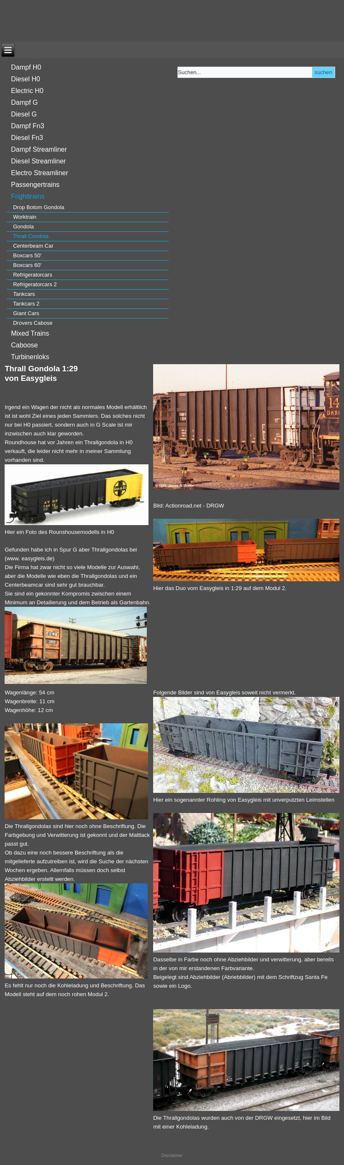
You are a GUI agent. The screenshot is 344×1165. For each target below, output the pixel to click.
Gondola (23, 226)
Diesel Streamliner (38, 161)
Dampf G (24, 102)
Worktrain (24, 217)
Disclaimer (171, 1155)
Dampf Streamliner (39, 149)
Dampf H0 (26, 67)
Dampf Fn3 (27, 125)
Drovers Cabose (32, 323)
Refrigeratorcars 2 (35, 284)
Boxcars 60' (27, 265)
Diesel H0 (25, 79)
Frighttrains (27, 196)
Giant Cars (26, 313)
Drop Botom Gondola (38, 207)
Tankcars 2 (26, 303)
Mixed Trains (30, 333)
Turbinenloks (30, 356)
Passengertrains (35, 184)
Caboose (24, 345)
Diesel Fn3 (27, 137)
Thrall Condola (31, 236)
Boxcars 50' (27, 255)
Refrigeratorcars (32, 275)
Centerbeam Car (33, 246)
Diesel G (23, 114)
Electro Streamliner (39, 172)
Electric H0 (27, 90)
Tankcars (24, 294)
